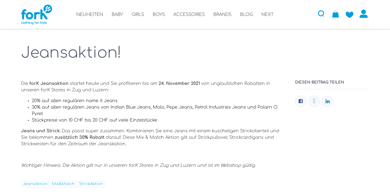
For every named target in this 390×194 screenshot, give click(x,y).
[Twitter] (314, 101)
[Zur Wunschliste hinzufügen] (349, 13)
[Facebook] (300, 101)
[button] (321, 13)
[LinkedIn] (327, 101)
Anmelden (363, 13)
